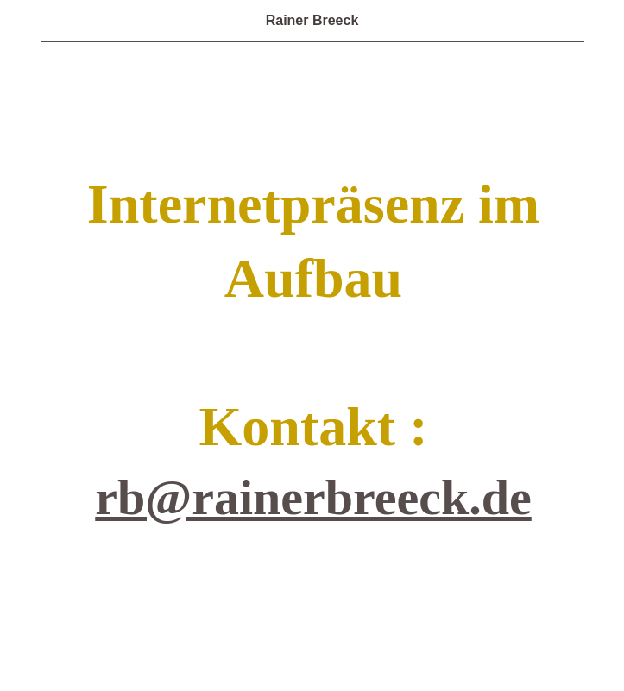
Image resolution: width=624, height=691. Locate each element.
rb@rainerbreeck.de (313, 497)
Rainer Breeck (312, 20)
